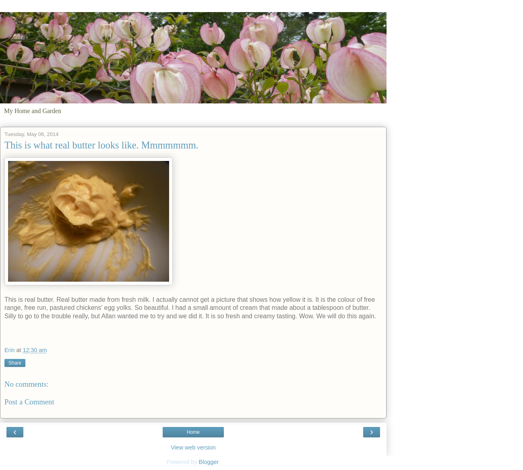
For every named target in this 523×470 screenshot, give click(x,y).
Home (193, 432)
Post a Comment (29, 402)
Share (14, 363)
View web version (193, 447)
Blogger (209, 462)
